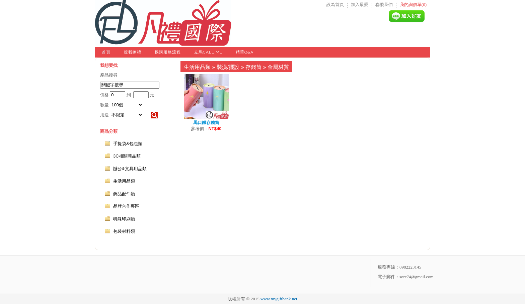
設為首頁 (335, 4)
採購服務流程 (168, 52)
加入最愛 (359, 4)
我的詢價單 (413, 4)
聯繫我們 (384, 4)
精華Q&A (244, 52)
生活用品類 (197, 67)
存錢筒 (253, 67)
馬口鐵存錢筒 (206, 122)
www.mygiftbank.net (278, 298)
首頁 (106, 52)
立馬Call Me (208, 52)
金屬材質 (278, 67)
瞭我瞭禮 (132, 52)
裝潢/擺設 (228, 67)
